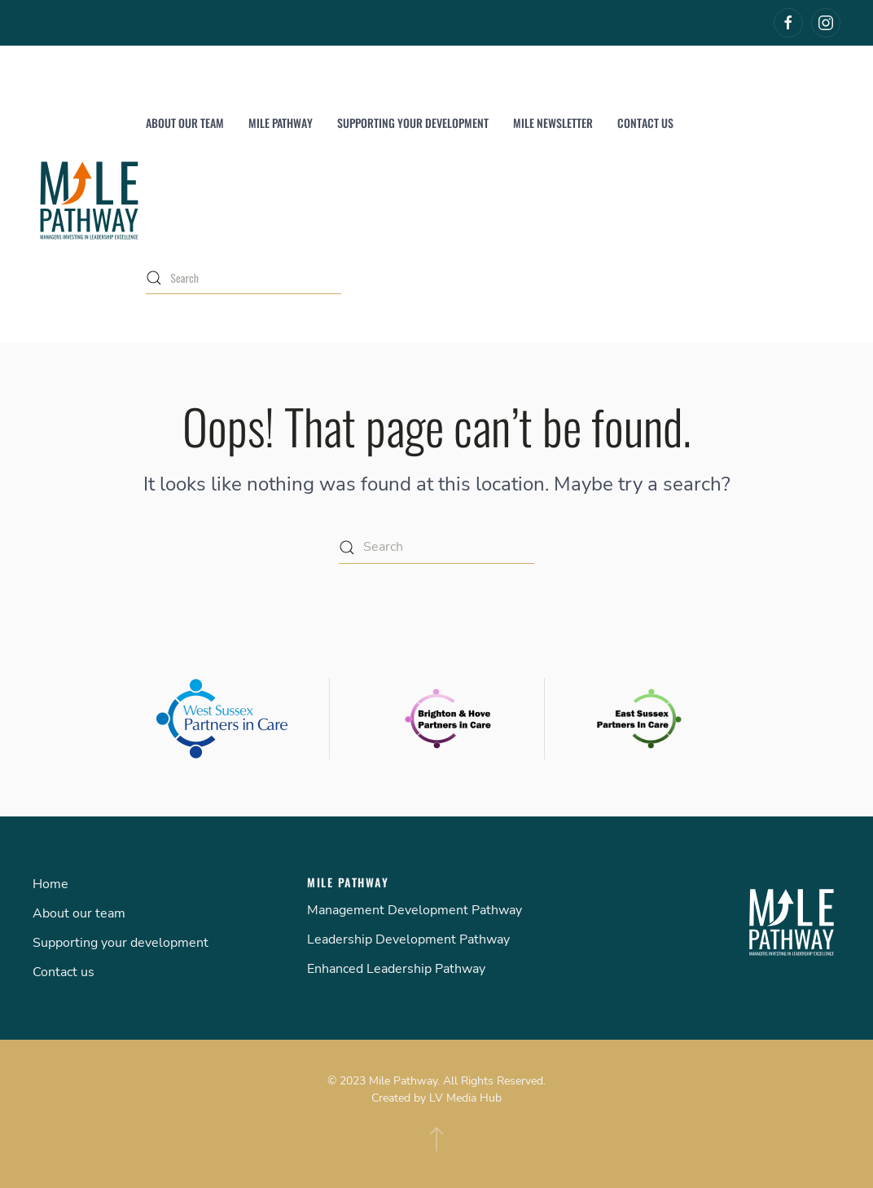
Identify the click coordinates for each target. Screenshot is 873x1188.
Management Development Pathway (414, 910)
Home (50, 884)
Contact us (645, 122)
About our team (185, 122)
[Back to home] (89, 200)
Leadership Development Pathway (408, 939)
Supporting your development (413, 122)
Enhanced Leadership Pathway (396, 969)
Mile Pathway (280, 122)
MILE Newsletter (553, 122)
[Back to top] (436, 1139)
